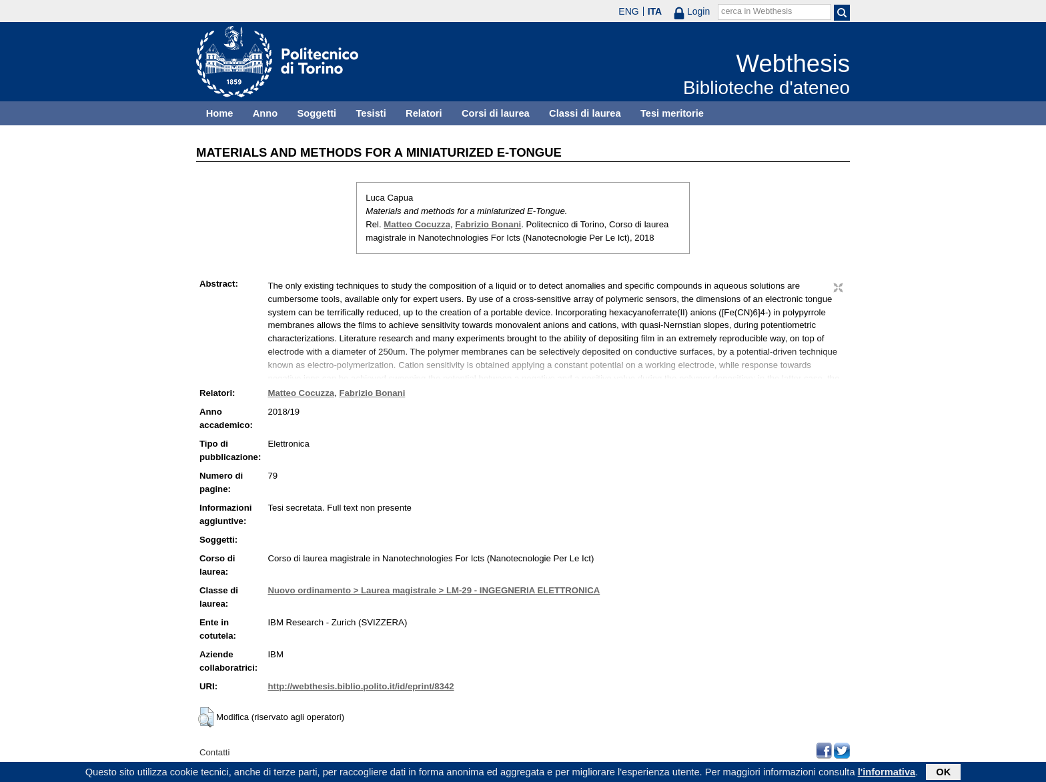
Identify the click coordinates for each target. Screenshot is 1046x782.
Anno (265, 113)
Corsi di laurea (496, 113)
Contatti (214, 752)
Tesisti (371, 113)
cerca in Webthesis (756, 11)
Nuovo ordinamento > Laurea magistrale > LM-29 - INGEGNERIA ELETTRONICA (434, 590)
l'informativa (887, 773)
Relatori (424, 113)
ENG (628, 11)
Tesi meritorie (672, 113)
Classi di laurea (585, 113)
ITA (655, 11)
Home (219, 113)
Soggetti (316, 113)
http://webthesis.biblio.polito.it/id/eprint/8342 (361, 686)
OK (943, 773)
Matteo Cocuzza (417, 224)
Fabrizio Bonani (488, 224)
